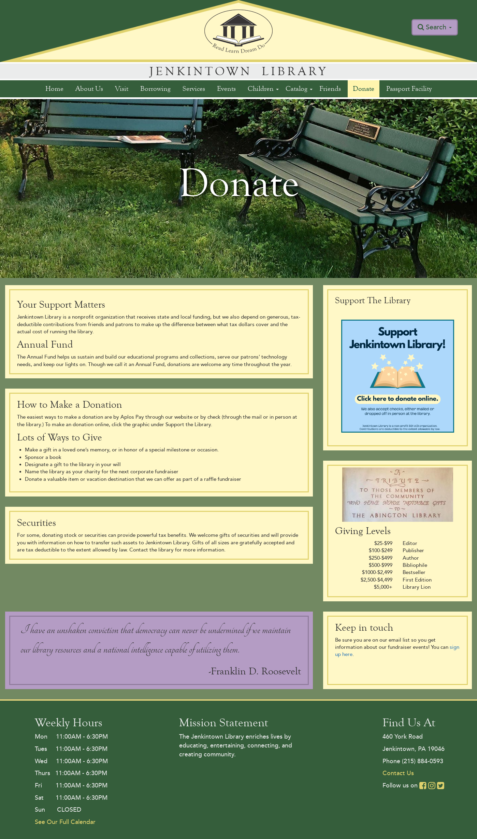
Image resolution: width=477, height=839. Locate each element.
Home (54, 88)
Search (439, 27)
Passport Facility (409, 88)
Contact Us (398, 773)
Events (226, 88)
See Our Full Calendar (65, 822)
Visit (121, 88)
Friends (330, 88)
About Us (89, 88)
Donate (363, 88)
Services (194, 88)
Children (263, 88)
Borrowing (155, 88)
